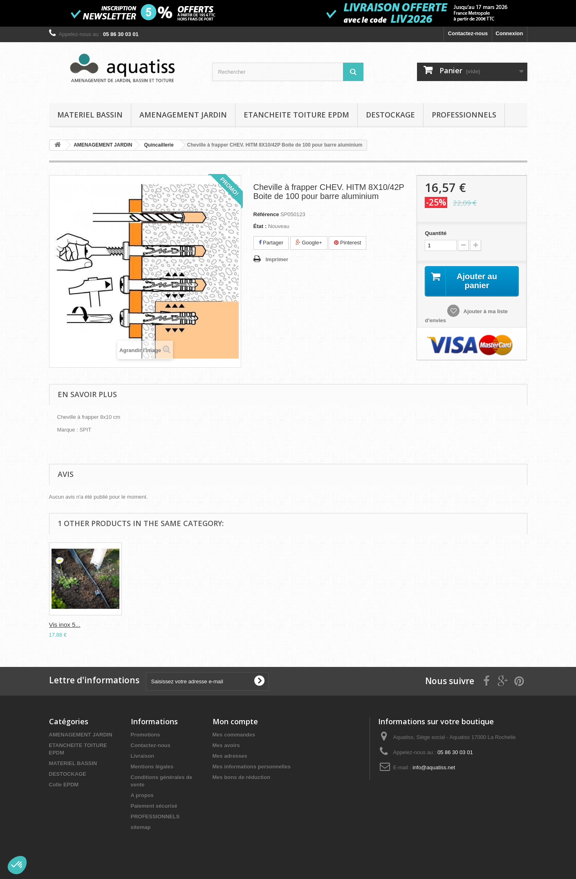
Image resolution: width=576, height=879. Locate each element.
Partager (271, 243)
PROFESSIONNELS (464, 115)
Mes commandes (234, 735)
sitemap (141, 827)
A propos (142, 795)
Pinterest (347, 243)
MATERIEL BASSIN (90, 115)
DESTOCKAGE (390, 115)
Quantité (435, 233)
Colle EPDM (64, 785)
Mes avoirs (226, 745)
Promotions (145, 735)
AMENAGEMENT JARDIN (183, 115)
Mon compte (235, 721)
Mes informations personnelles (252, 767)
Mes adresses (230, 756)
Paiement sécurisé (154, 806)
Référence (266, 214)
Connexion (509, 33)
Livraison (143, 756)
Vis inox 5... (65, 624)
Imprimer (277, 259)
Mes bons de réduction (242, 777)
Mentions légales (152, 767)
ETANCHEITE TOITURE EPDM (296, 115)
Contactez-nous (468, 33)
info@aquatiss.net (433, 767)
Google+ (309, 243)
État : (260, 226)
